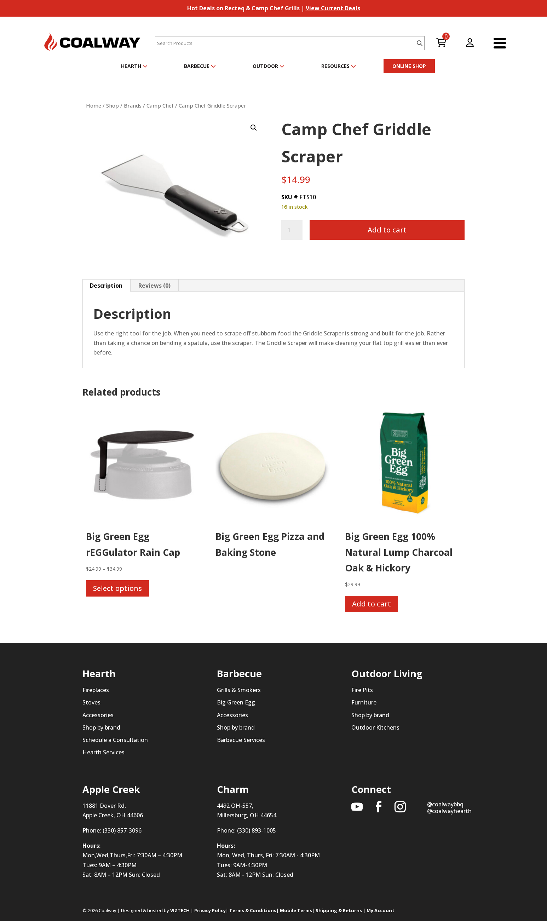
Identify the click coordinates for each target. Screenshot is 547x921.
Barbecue (200, 66)
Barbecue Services (241, 740)
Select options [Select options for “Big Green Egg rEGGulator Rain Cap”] (117, 588)
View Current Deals (333, 8)
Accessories (98, 715)
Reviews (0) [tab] (154, 285)
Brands (133, 105)
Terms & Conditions (252, 910)
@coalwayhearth (449, 811)
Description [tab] (106, 285)
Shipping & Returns (339, 910)
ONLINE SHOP (409, 66)
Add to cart (387, 230)
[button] (253, 127)
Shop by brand (101, 727)
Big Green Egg (236, 702)
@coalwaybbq (445, 804)
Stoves (91, 702)
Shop (112, 105)
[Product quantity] (292, 230)
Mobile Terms (296, 910)
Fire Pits (362, 690)
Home (93, 105)
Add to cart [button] (371, 604)
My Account (381, 910)
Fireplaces (95, 690)
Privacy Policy (210, 910)
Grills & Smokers (239, 690)
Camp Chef (160, 105)
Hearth (134, 66)
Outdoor (268, 66)
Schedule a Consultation (115, 740)
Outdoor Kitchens (375, 727)
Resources (338, 66)
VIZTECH (180, 910)
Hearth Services (103, 752)
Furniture (363, 702)
